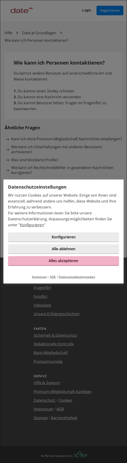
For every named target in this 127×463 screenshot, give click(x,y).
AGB (53, 277)
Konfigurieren (32, 224)
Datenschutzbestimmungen (77, 277)
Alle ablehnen (63, 248)
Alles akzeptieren (63, 260)
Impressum (39, 277)
